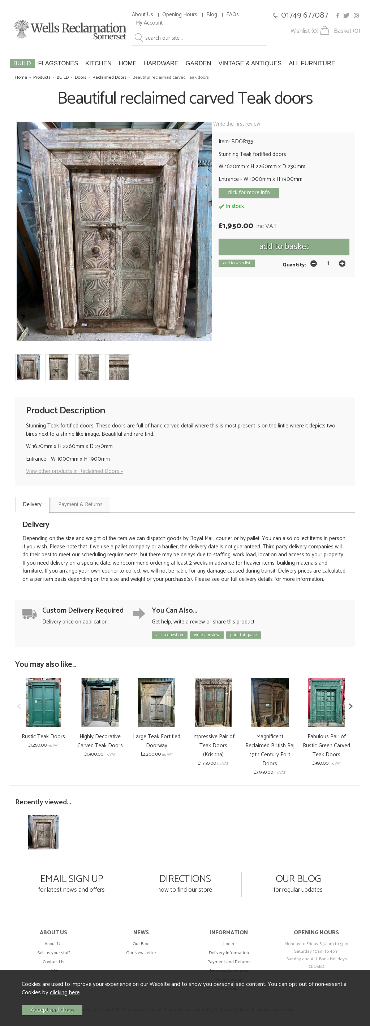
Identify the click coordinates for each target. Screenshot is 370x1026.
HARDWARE (161, 63)
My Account (149, 23)
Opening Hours (179, 15)
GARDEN (198, 63)
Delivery (32, 504)
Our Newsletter (141, 953)
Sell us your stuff (53, 953)
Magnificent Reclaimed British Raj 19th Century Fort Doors (269, 750)
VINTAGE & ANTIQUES (249, 63)
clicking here (64, 992)
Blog (211, 15)
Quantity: (294, 265)
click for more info (249, 192)
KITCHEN (98, 63)
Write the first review (236, 124)
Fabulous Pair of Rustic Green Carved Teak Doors (326, 745)
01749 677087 (304, 15)
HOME (128, 63)
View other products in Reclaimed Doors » (74, 471)
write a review (206, 634)
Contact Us (53, 962)
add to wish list (236, 263)
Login (228, 944)
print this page (243, 634)
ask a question (169, 634)
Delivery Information (229, 953)
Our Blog (141, 944)
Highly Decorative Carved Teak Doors (100, 741)
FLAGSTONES (58, 63)
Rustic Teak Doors (43, 736)
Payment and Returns (228, 962)
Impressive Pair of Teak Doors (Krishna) (213, 745)
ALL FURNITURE (312, 63)
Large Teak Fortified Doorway (156, 741)
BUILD (22, 63)
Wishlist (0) (305, 31)
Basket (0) (347, 31)
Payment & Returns (80, 504)
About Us (142, 15)
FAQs (232, 15)
